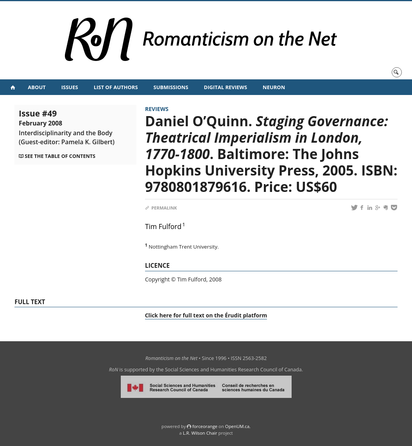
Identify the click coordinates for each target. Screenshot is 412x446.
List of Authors (116, 87)
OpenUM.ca (237, 426)
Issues (69, 87)
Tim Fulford (163, 226)
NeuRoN (274, 87)
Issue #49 (67, 127)
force (204, 426)
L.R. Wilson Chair (200, 433)
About (36, 87)
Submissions (171, 87)
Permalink (161, 208)
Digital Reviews (225, 87)
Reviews (156, 109)
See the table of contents (60, 156)
